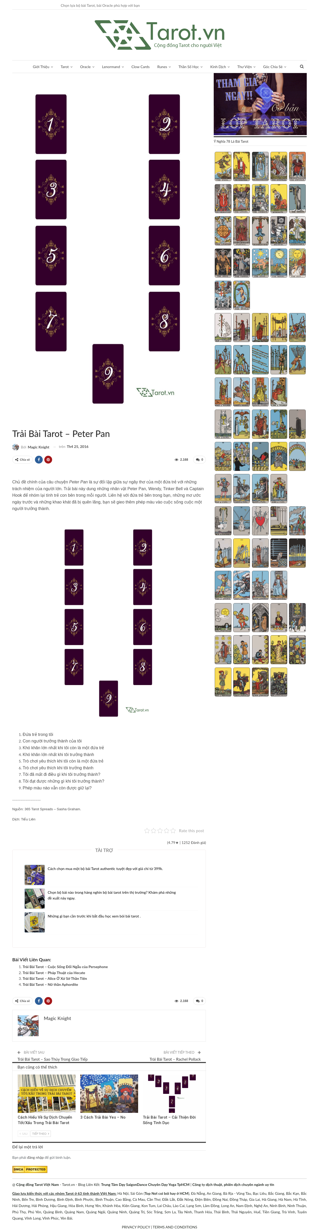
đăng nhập (35, 1157)
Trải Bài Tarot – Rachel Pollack (175, 1059)
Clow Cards (140, 66)
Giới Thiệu (41, 66)
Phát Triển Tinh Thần (144, 1075)
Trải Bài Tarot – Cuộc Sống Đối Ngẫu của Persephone (65, 966)
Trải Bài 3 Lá (19, 1075)
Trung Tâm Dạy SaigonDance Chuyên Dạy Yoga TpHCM (145, 1184)
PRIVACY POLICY (136, 1227)
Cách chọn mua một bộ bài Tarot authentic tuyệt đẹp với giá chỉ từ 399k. (105, 868)
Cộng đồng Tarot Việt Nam (37, 1184)
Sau (24, 1133)
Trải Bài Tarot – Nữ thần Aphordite (50, 984)
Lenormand (111, 66)
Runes (162, 66)
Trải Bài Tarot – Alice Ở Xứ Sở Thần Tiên (55, 978)
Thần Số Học (189, 66)
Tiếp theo (40, 1133)
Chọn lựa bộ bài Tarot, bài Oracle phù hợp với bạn (100, 5)
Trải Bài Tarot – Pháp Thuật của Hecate (54, 972)
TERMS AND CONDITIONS (175, 1227)
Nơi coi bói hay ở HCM (169, 1193)
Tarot (65, 66)
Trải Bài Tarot (14, 422)
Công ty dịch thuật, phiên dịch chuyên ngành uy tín (233, 1184)
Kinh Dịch (218, 66)
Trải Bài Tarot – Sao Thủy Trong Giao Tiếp (52, 1059)
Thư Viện (244, 66)
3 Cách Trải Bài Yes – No (103, 1117)
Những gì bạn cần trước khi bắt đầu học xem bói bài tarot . (94, 916)
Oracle (85, 66)
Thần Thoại (18, 422)
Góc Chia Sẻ (273, 66)
